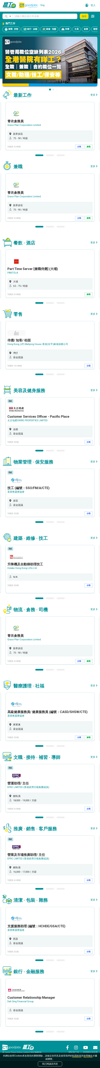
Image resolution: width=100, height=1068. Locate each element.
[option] (50, 126)
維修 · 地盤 (49, 29)
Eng (42, 5)
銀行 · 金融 (30, 29)
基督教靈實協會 (15, 491)
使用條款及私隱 (90, 1052)
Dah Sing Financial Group (20, 1001)
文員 (76, 29)
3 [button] (61, 155)
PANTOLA (12, 272)
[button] (7, 16)
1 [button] (39, 155)
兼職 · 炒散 (11, 29)
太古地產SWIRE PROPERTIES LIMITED (27, 420)
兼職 (88, 147)
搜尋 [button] (84, 16)
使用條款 (88, 1055)
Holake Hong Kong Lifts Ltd (22, 568)
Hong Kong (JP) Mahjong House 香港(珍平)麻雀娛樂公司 (37, 344)
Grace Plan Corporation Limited (24, 125)
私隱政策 (76, 1055)
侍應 (65, 29)
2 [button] (50, 155)
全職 (79, 147)
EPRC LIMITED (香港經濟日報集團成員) (28, 787)
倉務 (86, 29)
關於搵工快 (74, 1052)
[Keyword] (45, 16)
